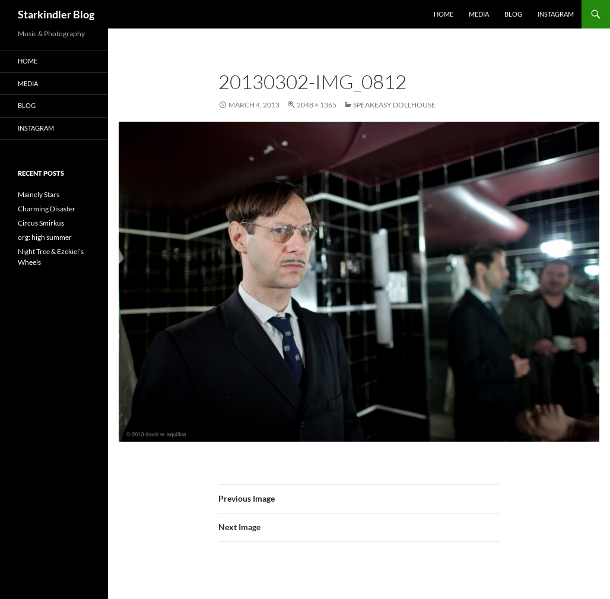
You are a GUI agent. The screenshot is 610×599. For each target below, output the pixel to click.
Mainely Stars (38, 194)
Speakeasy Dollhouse (394, 104)
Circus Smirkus (41, 222)
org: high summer (45, 237)
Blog (513, 14)
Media (479, 14)
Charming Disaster (46, 208)
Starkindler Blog (56, 14)
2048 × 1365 (316, 104)
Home (443, 14)
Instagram (556, 14)
